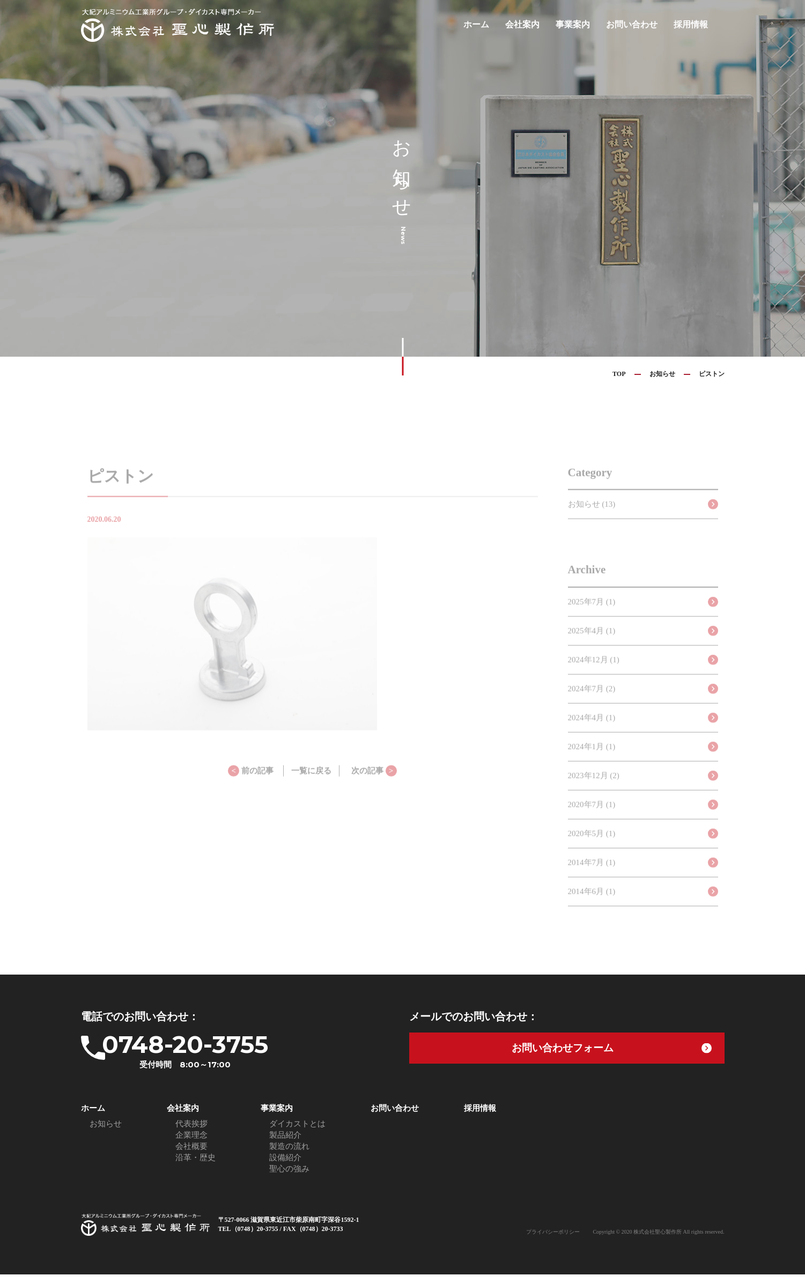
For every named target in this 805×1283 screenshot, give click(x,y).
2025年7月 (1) (592, 614)
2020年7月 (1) (592, 817)
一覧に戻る (311, 783)
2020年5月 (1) (592, 846)
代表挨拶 (191, 1132)
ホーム (487, 24)
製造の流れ (289, 1155)
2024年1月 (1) (592, 759)
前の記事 (251, 783)
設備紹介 (285, 1166)
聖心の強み (289, 1177)
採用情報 (692, 24)
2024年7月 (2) (592, 701)
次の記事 (374, 783)
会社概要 (191, 1155)
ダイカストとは (297, 1132)
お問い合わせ (635, 24)
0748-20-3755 (218, 1055)
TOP (618, 374)
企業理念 (191, 1143)
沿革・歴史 (195, 1166)
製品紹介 (285, 1143)
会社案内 (531, 24)
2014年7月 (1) (592, 875)
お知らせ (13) (592, 516)
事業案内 (579, 24)
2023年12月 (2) (593, 788)
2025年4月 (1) (592, 643)
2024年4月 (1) (592, 730)
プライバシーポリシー (553, 1240)
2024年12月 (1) (593, 672)
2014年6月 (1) (592, 903)
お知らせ (662, 374)
